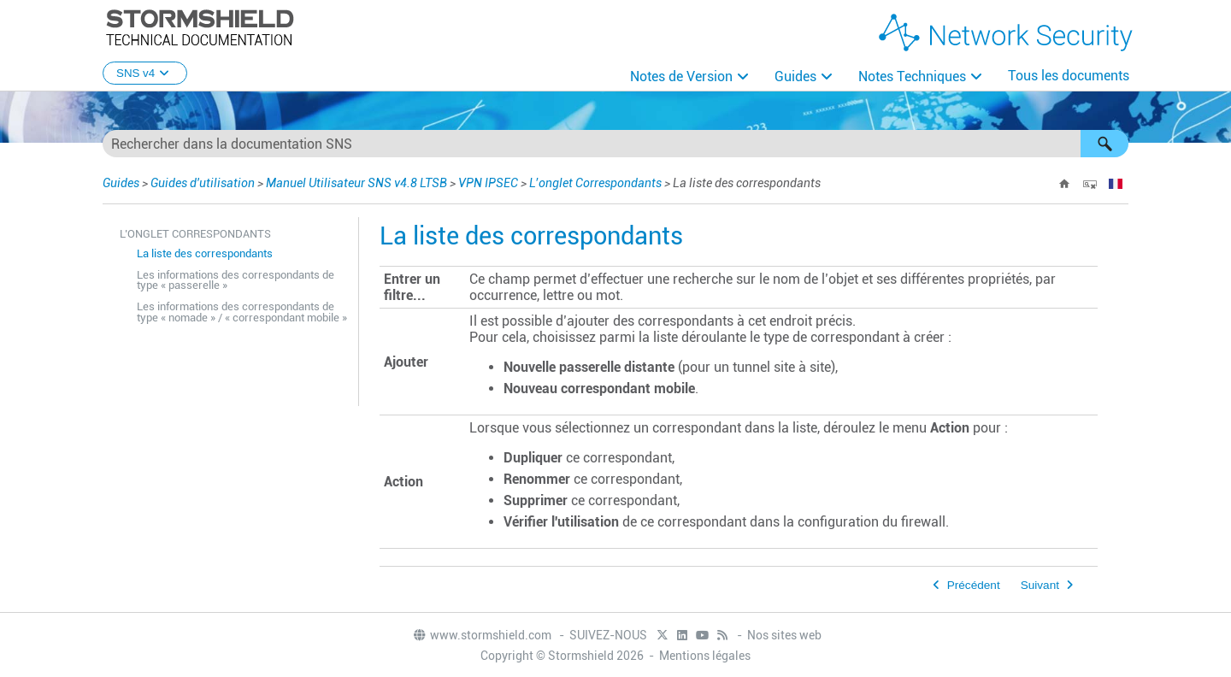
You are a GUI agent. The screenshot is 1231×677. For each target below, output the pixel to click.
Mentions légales (705, 655)
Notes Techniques (912, 76)
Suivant (1040, 585)
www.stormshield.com (481, 635)
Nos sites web (784, 635)
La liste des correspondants (205, 253)
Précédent (973, 585)
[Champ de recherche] (615, 143)
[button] (1104, 143)
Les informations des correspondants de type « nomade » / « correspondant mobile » (242, 312)
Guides (795, 76)
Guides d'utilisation (202, 183)
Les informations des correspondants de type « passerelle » (235, 280)
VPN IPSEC (488, 183)
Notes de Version (681, 76)
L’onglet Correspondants (595, 183)
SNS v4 (145, 73)
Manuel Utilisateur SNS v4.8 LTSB (356, 183)
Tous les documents (1068, 76)
